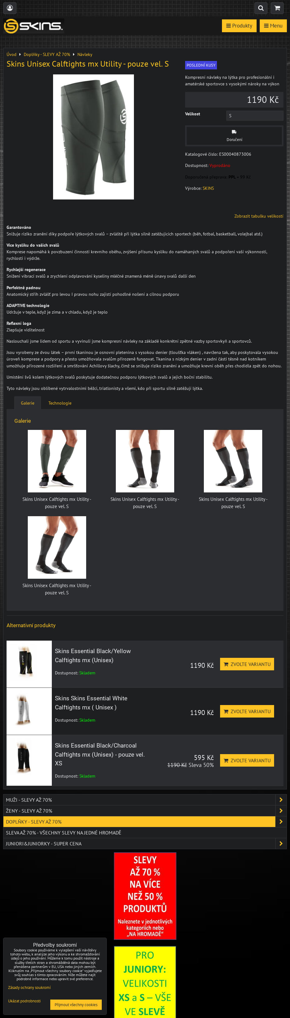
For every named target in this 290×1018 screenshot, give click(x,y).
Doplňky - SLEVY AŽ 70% (146, 821)
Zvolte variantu (247, 664)
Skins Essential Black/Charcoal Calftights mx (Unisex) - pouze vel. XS (100, 754)
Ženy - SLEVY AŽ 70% (146, 810)
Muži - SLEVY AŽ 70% (146, 799)
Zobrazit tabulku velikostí (258, 216)
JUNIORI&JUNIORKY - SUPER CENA (146, 843)
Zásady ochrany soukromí (29, 987)
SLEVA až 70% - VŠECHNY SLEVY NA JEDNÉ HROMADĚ (63, 832)
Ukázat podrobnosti (24, 1001)
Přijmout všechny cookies (76, 1004)
